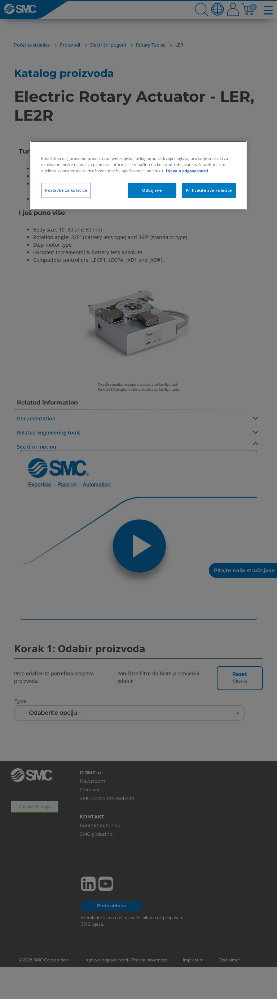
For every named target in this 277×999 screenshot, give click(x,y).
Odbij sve (152, 190)
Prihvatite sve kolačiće (209, 190)
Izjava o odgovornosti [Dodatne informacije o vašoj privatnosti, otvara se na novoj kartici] (187, 170)
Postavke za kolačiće (66, 190)
